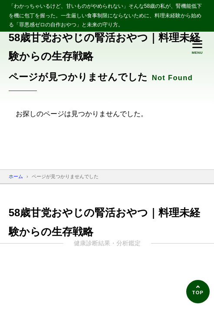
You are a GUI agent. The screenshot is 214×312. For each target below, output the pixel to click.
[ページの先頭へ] (198, 291)
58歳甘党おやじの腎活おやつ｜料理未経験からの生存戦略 (105, 47)
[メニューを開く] (197, 46)
